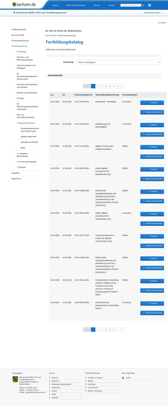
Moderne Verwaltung (95, 391)
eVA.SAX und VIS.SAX (29, 142)
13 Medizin (21, 167)
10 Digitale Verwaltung (26, 123)
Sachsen (55, 5)
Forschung (91, 384)
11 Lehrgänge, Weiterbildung (22, 154)
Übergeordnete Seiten (152, 13)
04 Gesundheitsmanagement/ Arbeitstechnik (27, 76)
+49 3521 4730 (31, 388)
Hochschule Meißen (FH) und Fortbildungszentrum (41, 12)
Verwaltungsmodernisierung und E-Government (30, 129)
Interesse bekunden (154, 112)
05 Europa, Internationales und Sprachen (27, 85)
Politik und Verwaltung (75, 5)
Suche (54, 394)
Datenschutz (56, 388)
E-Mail (128, 378)
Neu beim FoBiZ (18, 35)
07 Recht (20, 98)
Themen (97, 5)
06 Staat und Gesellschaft (27, 93)
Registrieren (16, 178)
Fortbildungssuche (19, 29)
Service (112, 5)
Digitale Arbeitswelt (28, 136)
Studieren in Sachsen (95, 378)
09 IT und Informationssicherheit (26, 116)
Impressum (55, 381)
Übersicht (55, 378)
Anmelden (162, 23)
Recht (23, 148)
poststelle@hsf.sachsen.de (35, 392)
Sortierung (68, 62)
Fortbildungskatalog (19, 46)
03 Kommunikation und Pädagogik (26, 66)
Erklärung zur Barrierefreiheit (61, 384)
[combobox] (130, 5)
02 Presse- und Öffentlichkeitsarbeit (25, 58)
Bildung (90, 381)
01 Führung (21, 51)
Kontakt (54, 391)
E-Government (93, 388)
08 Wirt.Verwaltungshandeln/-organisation (27, 106)
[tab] (29, 373)
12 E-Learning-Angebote (27, 162)
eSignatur (55, 397)
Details (154, 103)
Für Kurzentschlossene (20, 40)
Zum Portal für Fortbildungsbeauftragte (60, 36)
